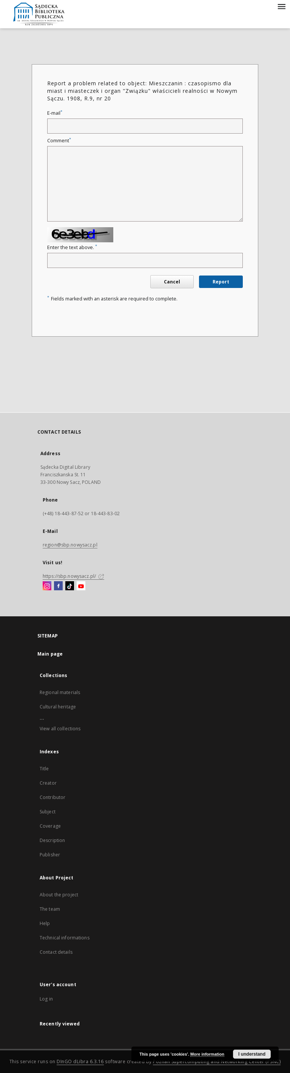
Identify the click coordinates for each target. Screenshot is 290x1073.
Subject (48, 811)
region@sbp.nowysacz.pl (70, 545)
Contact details (56, 952)
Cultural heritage (58, 707)
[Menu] (281, 6)
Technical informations (64, 937)
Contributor (52, 797)
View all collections (60, 728)
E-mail (54, 113)
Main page (50, 654)
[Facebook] (58, 586)
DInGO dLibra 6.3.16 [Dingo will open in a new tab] (80, 1061)
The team (50, 909)
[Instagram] (47, 586)
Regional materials (60, 692)
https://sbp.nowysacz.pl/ (73, 576)
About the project (59, 894)
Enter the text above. (72, 247)
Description (52, 840)
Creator (48, 783)
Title (44, 768)
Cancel (172, 282)
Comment (59, 140)
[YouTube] (81, 586)
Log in (46, 999)
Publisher (50, 854)
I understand (251, 1054)
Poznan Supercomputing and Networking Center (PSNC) (217, 1061)
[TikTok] (69, 586)
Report (221, 282)
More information (207, 1054)
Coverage (50, 826)
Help (45, 923)
